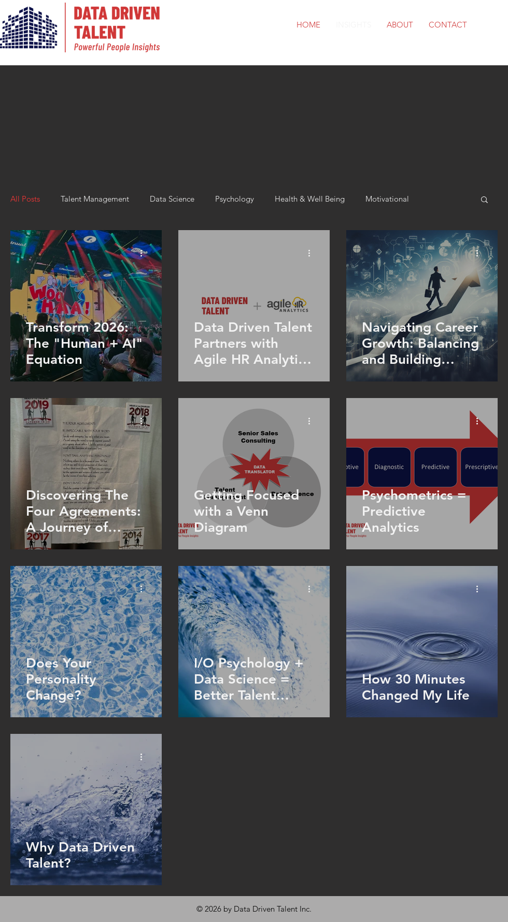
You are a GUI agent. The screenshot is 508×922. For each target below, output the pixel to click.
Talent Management (95, 199)
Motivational (387, 199)
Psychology (234, 199)
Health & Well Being (310, 199)
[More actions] (144, 253)
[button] (484, 200)
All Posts (25, 199)
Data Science (172, 199)
